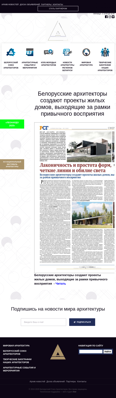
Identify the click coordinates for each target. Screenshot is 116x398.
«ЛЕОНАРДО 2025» (12, 124)
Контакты (58, 4)
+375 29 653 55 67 (104, 7)
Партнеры (46, 4)
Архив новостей (10, 4)
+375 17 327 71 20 (104, 4)
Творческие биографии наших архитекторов (17, 361)
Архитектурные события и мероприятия (19, 369)
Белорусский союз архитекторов (14, 352)
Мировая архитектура (16, 345)
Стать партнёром (58, 9)
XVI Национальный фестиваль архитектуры (12, 164)
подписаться (82, 322)
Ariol (74, 392)
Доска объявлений (30, 4)
